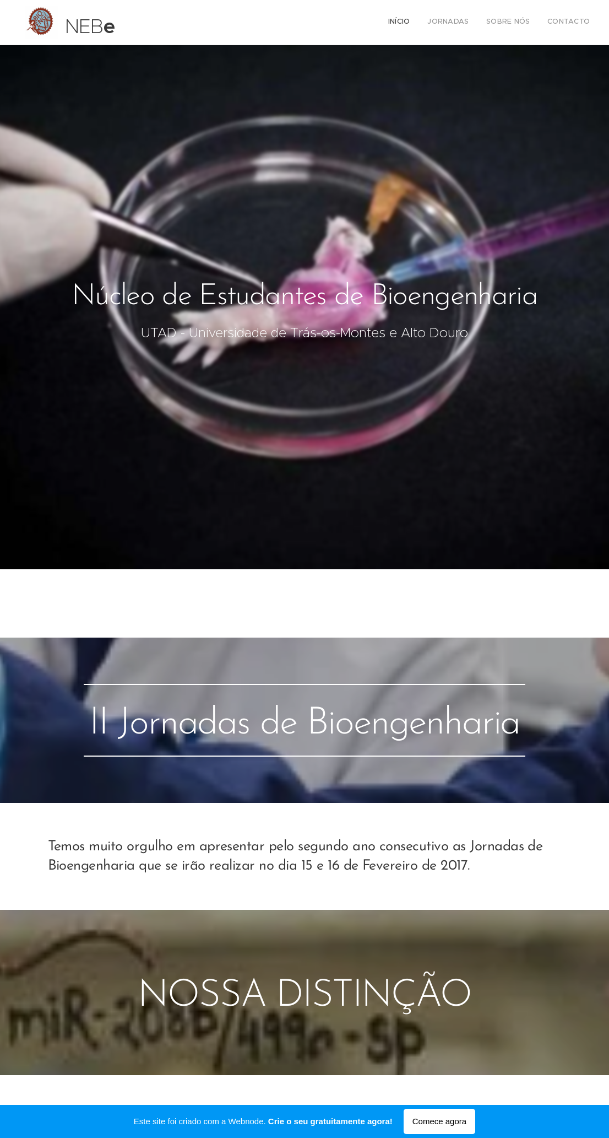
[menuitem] (540, 22)
